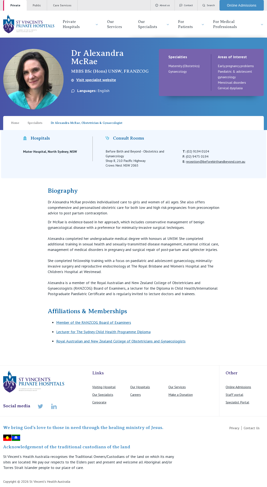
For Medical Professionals (238, 24)
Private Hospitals (81, 24)
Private (15, 5)
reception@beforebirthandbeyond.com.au (215, 161)
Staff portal (234, 394)
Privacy (234, 428)
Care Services (62, 5)
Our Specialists (154, 24)
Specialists (35, 123)
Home (15, 123)
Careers (135, 394)
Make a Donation (180, 394)
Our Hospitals (140, 387)
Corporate (99, 402)
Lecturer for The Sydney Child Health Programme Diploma (103, 331)
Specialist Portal (237, 402)
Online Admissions (238, 387)
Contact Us (252, 428)
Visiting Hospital (104, 387)
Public (37, 5)
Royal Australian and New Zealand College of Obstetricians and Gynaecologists (121, 341)
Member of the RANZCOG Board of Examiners (93, 322)
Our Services (114, 24)
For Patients (191, 24)
